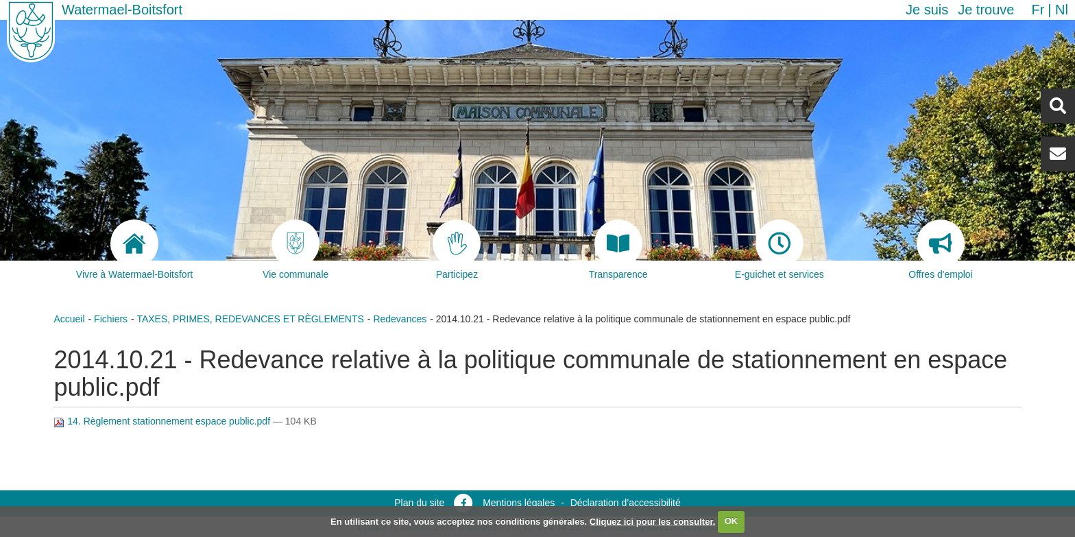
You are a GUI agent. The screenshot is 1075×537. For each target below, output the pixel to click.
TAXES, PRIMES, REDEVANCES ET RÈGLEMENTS (249, 318)
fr (1037, 9)
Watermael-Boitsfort (122, 9)
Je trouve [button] (986, 9)
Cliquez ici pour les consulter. (653, 521)
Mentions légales (519, 502)
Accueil (68, 318)
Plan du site (419, 502)
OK (731, 521)
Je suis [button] (927, 9)
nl (1061, 9)
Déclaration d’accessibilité (625, 502)
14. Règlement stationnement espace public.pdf (163, 421)
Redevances (399, 318)
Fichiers (111, 318)
